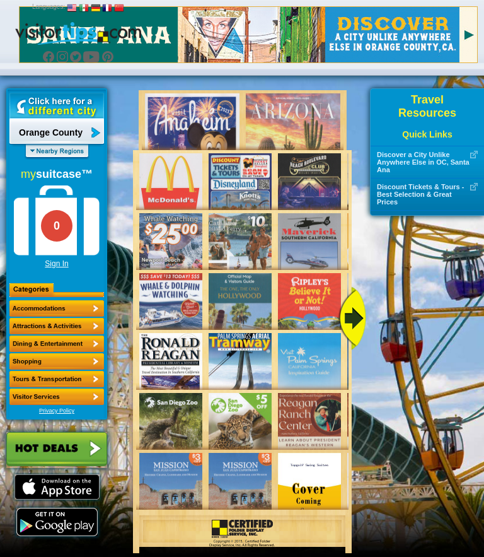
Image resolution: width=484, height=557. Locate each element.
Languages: (48, 6)
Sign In (56, 263)
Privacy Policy (56, 410)
